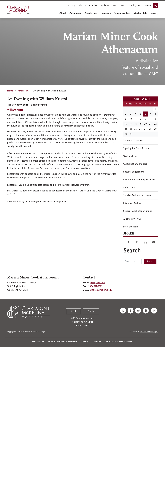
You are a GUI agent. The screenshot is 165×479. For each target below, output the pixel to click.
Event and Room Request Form (139, 179)
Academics (91, 13)
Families (93, 5)
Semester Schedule (132, 140)
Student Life (140, 13)
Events (148, 5)
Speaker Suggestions (133, 172)
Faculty (71, 5)
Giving (154, 13)
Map (115, 5)
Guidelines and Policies (135, 164)
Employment (134, 5)
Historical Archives (132, 203)
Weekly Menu (130, 156)
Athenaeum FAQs (132, 219)
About (62, 13)
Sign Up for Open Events (136, 148)
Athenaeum (23, 91)
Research (106, 13)
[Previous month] (131, 99)
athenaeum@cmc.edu (101, 290)
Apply (91, 311)
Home (10, 91)
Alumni (82, 5)
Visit (73, 311)
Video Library (130, 187)
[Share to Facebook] (128, 242)
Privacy (86, 342)
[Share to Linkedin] (145, 242)
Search (156, 6)
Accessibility (38, 342)
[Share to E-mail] (154, 242)
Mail (123, 5)
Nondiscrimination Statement (63, 342)
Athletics (105, 5)
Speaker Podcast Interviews (137, 195)
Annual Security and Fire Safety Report (113, 342)
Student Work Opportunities (137, 211)
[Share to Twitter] (137, 242)
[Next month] (149, 99)
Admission (75, 13)
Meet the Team (130, 227)
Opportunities (122, 13)
